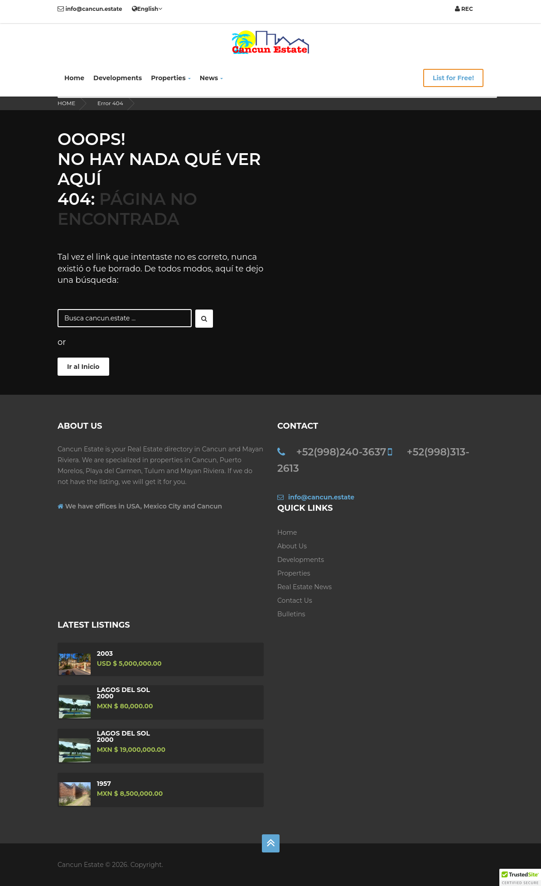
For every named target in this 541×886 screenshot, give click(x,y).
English (147, 8)
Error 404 (110, 103)
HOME (66, 103)
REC (464, 8)
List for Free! (453, 78)
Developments (117, 78)
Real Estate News (304, 587)
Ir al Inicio (83, 367)
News (211, 78)
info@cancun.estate (90, 8)
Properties (171, 78)
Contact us (294, 600)
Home (74, 78)
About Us (292, 546)
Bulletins (291, 614)
